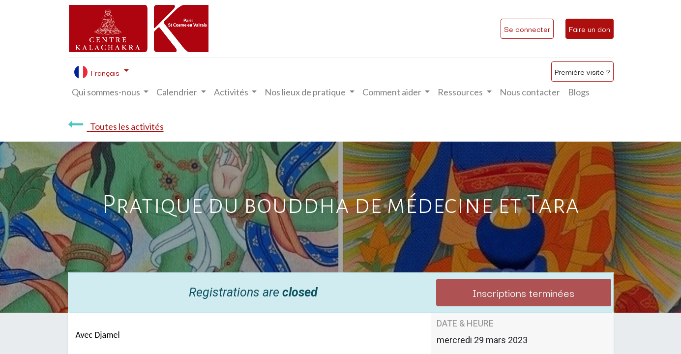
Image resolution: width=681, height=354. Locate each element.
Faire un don (589, 28)
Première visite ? (582, 71)
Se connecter (527, 28)
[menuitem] (530, 92)
